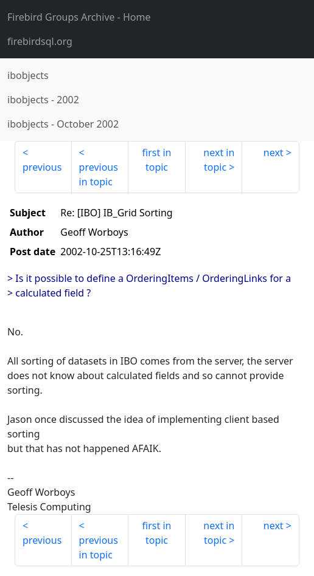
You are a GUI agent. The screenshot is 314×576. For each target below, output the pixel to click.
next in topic (218, 160)
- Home (79, 17)
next (273, 152)
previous (42, 167)
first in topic (157, 160)
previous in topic (98, 174)
